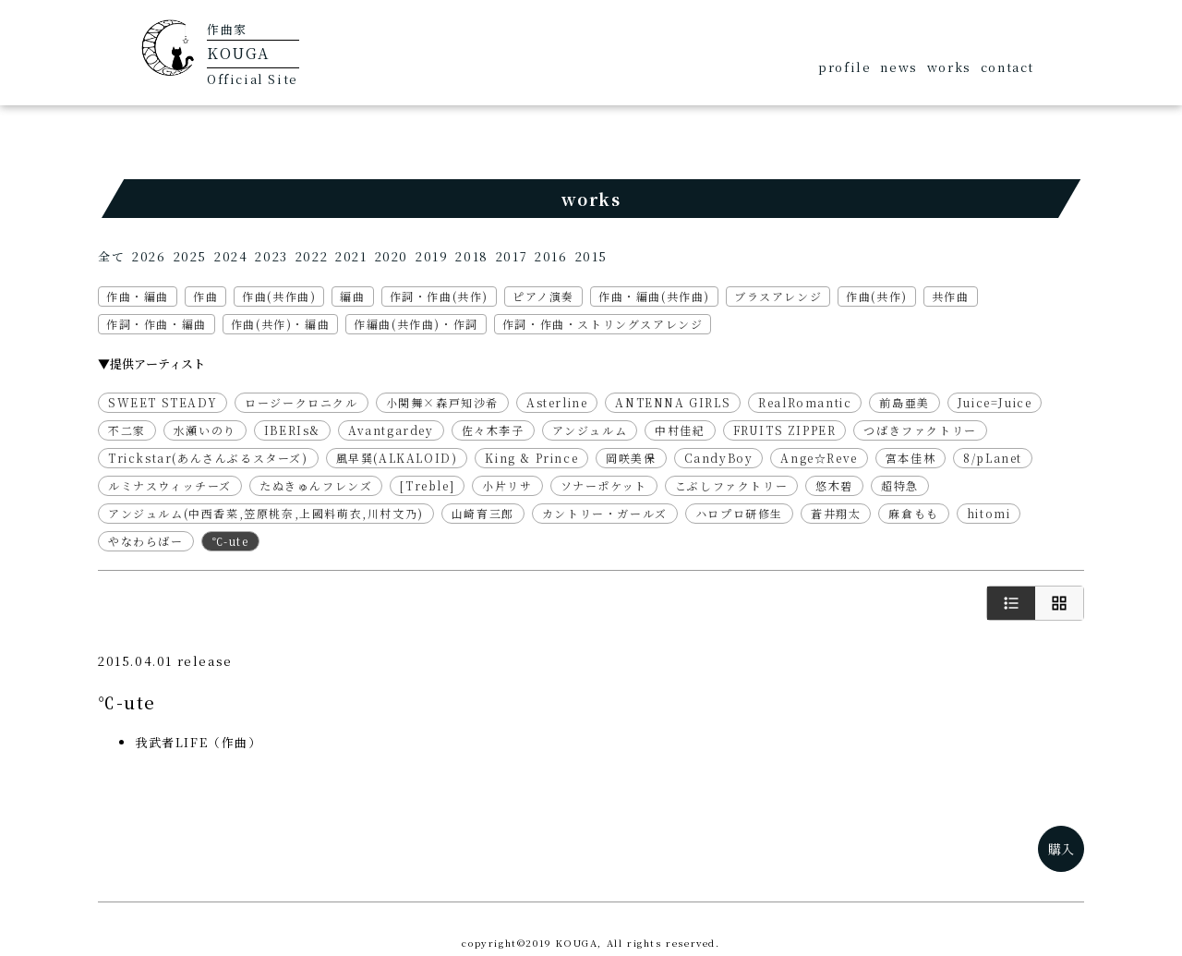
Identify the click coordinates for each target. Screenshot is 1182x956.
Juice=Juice (995, 402)
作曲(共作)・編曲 (280, 324)
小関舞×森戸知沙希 (442, 402)
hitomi (989, 513)
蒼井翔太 (836, 513)
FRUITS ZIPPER (785, 430)
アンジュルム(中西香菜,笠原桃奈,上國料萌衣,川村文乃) (266, 513)
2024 (230, 256)
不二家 (127, 430)
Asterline (556, 402)
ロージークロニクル (301, 402)
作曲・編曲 (137, 296)
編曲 (352, 296)
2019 (432, 256)
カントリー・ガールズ (605, 513)
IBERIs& (292, 430)
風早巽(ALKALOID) (397, 458)
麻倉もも (913, 513)
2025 (190, 256)
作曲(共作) (877, 296)
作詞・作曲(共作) (439, 296)
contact (1007, 67)
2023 (271, 256)
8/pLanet (992, 458)
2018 (471, 256)
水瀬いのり (205, 430)
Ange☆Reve (818, 458)
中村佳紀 (680, 430)
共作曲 (951, 296)
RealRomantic (804, 402)
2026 (148, 256)
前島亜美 (904, 402)
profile (844, 67)
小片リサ (507, 485)
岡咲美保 (631, 458)
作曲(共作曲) (279, 296)
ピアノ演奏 (543, 296)
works (949, 67)
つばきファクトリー (919, 430)
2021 (351, 256)
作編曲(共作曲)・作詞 (416, 324)
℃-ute (230, 541)
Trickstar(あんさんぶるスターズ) (208, 458)
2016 (551, 256)
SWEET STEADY (162, 402)
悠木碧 (834, 485)
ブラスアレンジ (778, 296)
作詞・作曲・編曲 (156, 324)
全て (111, 256)
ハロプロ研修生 (739, 513)
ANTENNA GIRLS (672, 402)
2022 (312, 256)
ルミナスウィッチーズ (170, 485)
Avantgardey (391, 430)
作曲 (205, 296)
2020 (391, 256)
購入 (1061, 849)
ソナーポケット (604, 485)
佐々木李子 (493, 430)
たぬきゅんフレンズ (315, 485)
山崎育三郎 (483, 513)
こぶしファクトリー (731, 485)
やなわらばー (146, 541)
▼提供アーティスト (151, 363)
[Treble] (427, 485)
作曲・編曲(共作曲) (654, 296)
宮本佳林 (910, 458)
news (898, 67)
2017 (511, 256)
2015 (591, 256)
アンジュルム (590, 430)
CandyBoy (719, 458)
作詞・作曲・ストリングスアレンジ (603, 324)
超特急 (900, 485)
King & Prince (531, 458)
